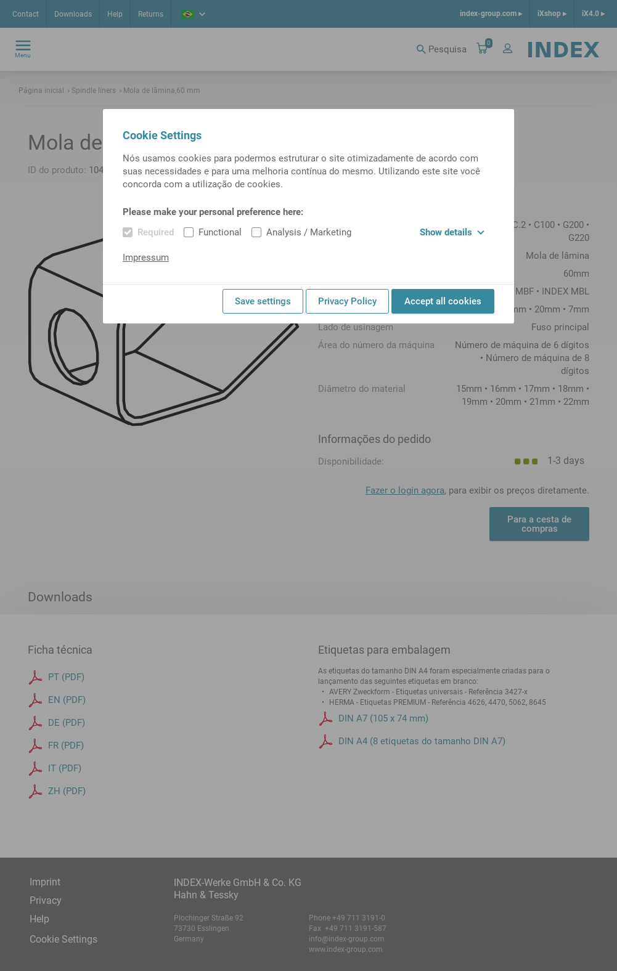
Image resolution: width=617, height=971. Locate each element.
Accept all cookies (442, 301)
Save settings (263, 301)
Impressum (146, 257)
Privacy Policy (347, 301)
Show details (452, 232)
